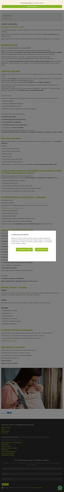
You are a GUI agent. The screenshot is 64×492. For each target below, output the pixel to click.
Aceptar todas (41, 249)
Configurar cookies (24, 249)
